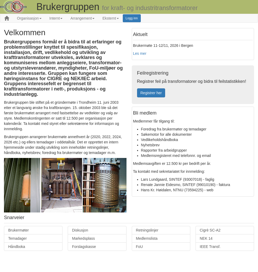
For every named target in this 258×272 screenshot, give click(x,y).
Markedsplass (83, 238)
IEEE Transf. (210, 246)
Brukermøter (18, 230)
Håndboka (16, 246)
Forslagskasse (84, 246)
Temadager (17, 238)
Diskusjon (80, 230)
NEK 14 (206, 238)
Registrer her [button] (151, 93)
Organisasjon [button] (29, 18)
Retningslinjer (147, 230)
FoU (139, 246)
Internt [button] (56, 18)
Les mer (140, 53)
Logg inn (132, 18)
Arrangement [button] (82, 18)
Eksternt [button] (110, 18)
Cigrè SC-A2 (210, 230)
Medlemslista (147, 238)
